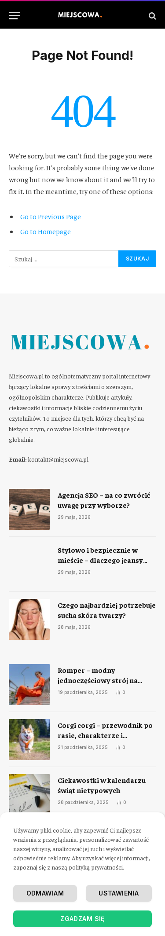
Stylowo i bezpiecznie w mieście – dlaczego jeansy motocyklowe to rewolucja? (104, 559)
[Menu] (14, 16)
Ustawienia (119, 893)
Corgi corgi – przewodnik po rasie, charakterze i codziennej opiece (105, 734)
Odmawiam (45, 893)
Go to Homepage (45, 231)
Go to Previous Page (50, 216)
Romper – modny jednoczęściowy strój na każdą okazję (98, 679)
